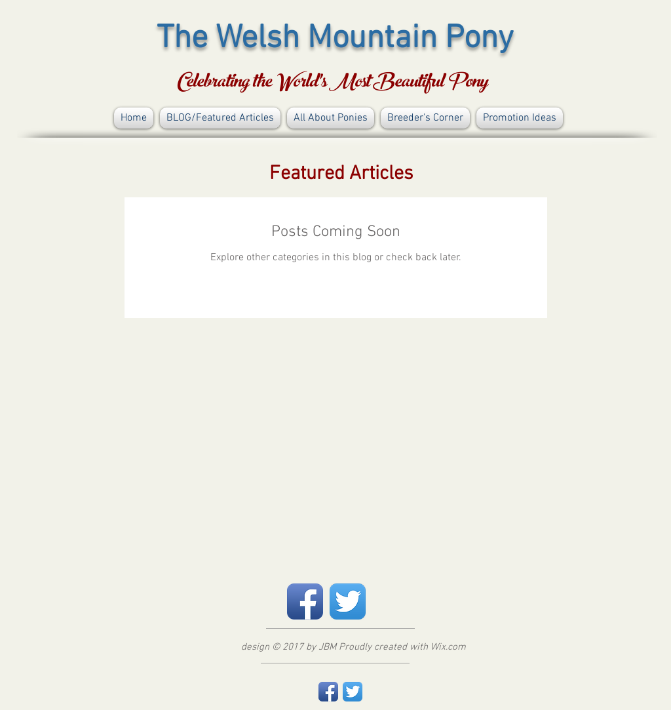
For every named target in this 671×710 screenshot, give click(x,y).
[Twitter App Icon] (348, 601)
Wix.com (448, 647)
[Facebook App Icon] (305, 601)
